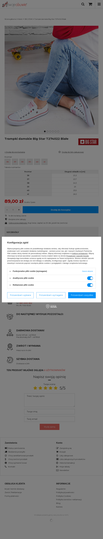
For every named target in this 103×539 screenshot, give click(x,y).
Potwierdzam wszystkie (82, 295)
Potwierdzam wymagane (51, 295)
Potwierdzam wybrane (20, 295)
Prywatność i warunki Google (77, 256)
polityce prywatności (80, 253)
